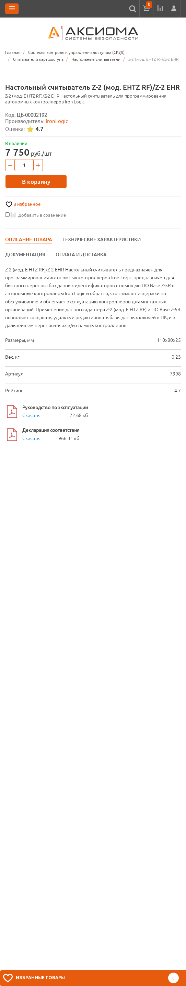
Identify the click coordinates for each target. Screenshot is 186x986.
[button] (174, 8)
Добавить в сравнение (35, 215)
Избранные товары (40, 977)
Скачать (30, 415)
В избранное (26, 204)
